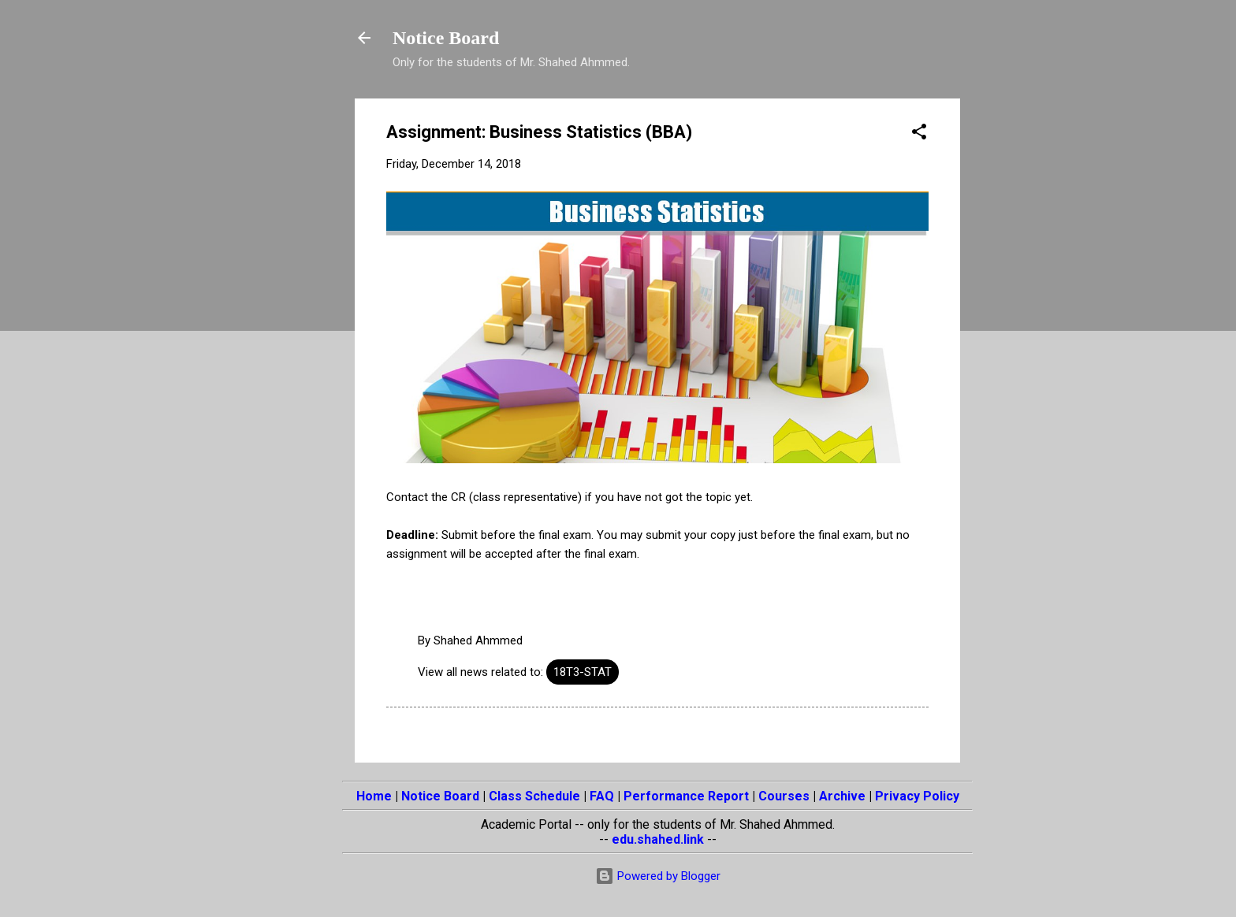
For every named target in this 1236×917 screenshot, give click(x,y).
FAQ (602, 796)
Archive (842, 796)
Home (374, 796)
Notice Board (446, 38)
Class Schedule (534, 796)
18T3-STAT (582, 672)
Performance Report (686, 796)
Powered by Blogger (657, 876)
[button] (919, 134)
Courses (784, 796)
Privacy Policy (917, 796)
